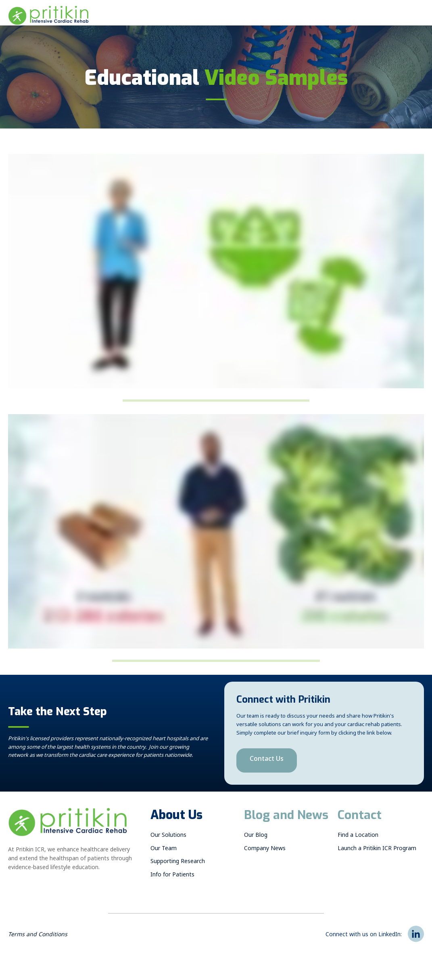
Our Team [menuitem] (163, 849)
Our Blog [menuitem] (255, 836)
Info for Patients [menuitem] (172, 876)
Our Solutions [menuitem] (168, 836)
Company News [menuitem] (265, 849)
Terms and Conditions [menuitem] (37, 935)
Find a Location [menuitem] (358, 836)
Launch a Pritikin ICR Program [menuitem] (377, 849)
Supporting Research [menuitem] (177, 862)
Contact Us (267, 760)
